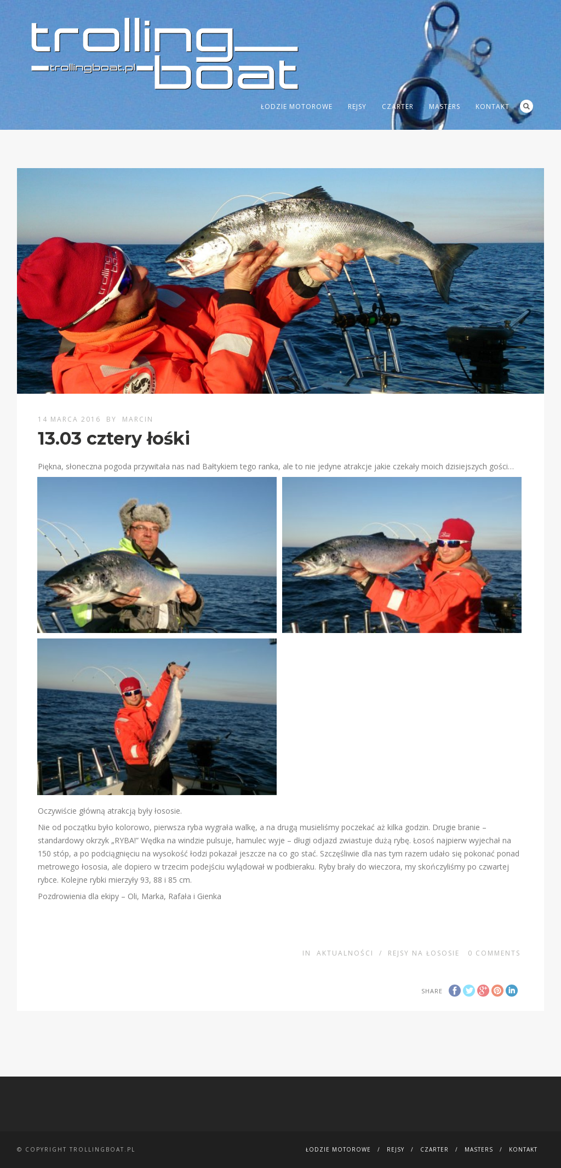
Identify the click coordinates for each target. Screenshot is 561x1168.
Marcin (137, 419)
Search (526, 106)
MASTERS (444, 106)
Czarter (398, 106)
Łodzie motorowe (297, 106)
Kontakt (493, 106)
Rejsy (357, 106)
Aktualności (345, 953)
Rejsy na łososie (424, 953)
